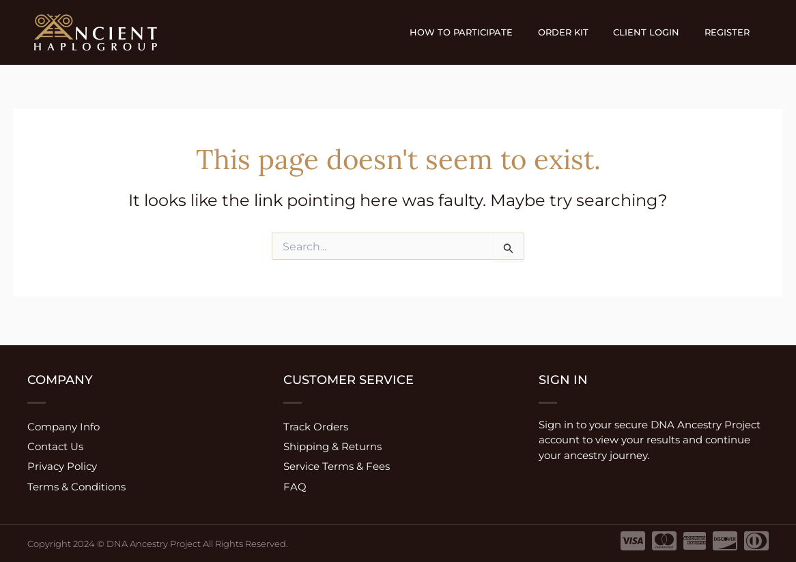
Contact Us (55, 444)
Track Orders (315, 423)
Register (730, 32)
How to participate (486, 32)
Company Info (63, 423)
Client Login (657, 32)
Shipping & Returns (332, 444)
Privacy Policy (62, 465)
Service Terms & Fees (336, 465)
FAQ (295, 486)
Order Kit (581, 32)
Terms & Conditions (76, 486)
